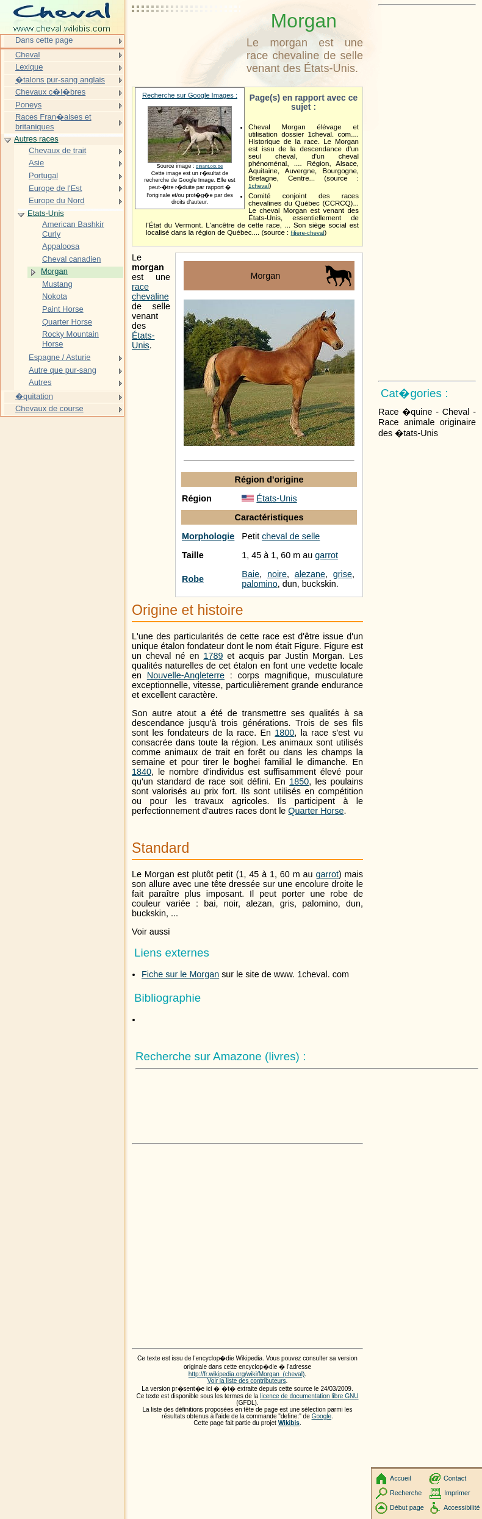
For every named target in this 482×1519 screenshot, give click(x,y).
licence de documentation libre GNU (309, 1396)
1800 (284, 733)
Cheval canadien (71, 259)
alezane (310, 574)
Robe (193, 579)
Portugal (43, 175)
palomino (259, 584)
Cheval (27, 54)
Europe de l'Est (55, 188)
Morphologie (208, 536)
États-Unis (276, 498)
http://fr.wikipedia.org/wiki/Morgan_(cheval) (246, 1374)
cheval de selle (291, 536)
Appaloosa (60, 246)
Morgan (54, 271)
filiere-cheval (307, 232)
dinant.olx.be (209, 166)
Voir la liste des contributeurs (246, 1380)
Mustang (57, 284)
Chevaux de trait (57, 150)
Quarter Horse (316, 811)
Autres (40, 382)
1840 (141, 772)
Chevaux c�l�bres (50, 91)
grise (342, 574)
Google (322, 1416)
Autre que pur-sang (62, 370)
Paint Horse (63, 309)
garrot (326, 555)
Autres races (36, 138)
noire (277, 574)
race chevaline (150, 291)
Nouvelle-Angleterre (186, 675)
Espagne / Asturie (60, 357)
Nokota (54, 296)
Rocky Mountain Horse (70, 338)
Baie (250, 574)
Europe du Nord (56, 200)
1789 (213, 656)
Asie (36, 162)
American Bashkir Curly (73, 229)
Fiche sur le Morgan (180, 974)
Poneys (28, 104)
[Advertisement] (187, 39)
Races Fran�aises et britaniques (53, 121)
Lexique (29, 66)
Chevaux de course (49, 408)
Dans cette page (44, 40)
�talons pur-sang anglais (60, 79)
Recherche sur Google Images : (189, 95)
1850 (299, 781)
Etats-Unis (45, 213)
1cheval (258, 185)
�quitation (34, 396)
